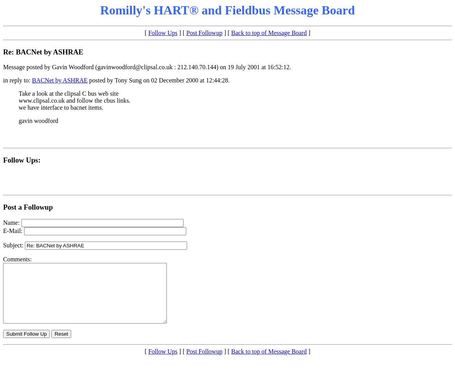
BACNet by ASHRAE (60, 80)
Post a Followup (28, 207)
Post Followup (204, 33)
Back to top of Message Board (269, 33)
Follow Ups (162, 33)
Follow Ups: (21, 160)
